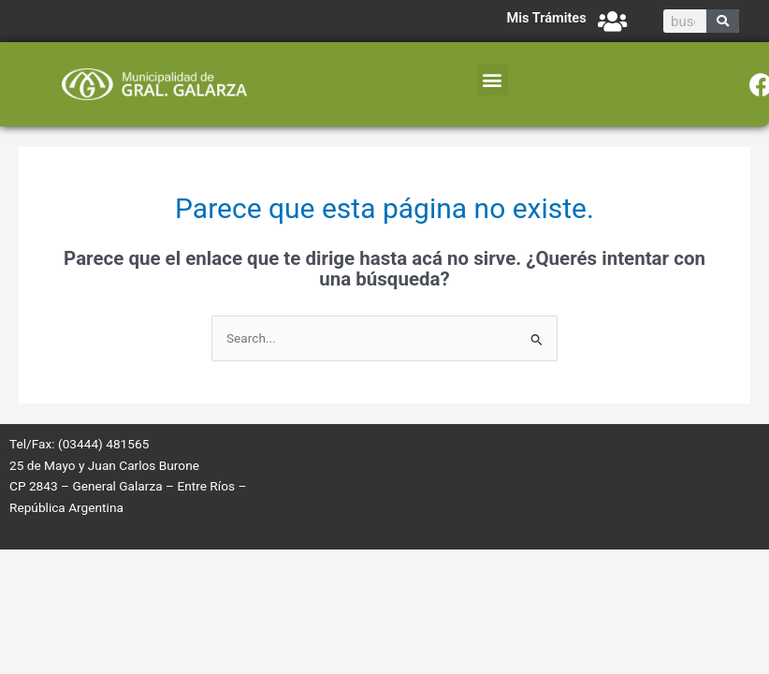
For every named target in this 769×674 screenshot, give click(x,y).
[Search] (722, 21)
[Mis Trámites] (612, 21)
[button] (492, 80)
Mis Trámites (546, 17)
